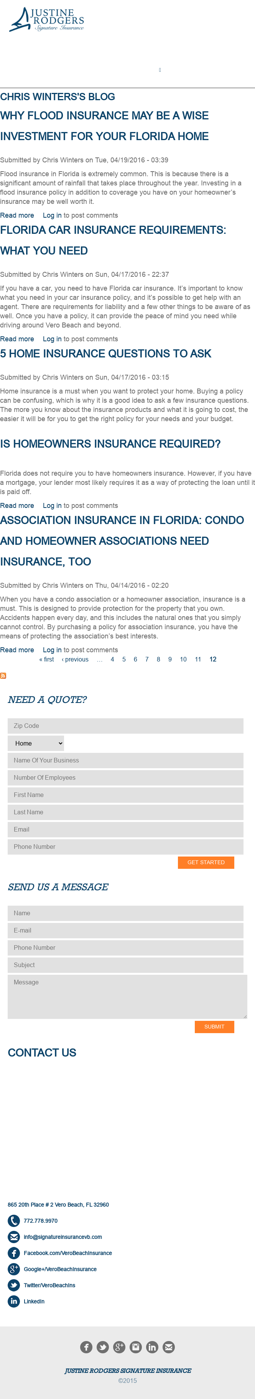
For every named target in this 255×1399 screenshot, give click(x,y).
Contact (26, 76)
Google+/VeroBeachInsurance (60, 1269)
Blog (230, 67)
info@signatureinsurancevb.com (63, 1237)
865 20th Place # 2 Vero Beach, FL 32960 (58, 1205)
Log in (52, 215)
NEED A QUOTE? (189, 67)
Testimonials (105, 67)
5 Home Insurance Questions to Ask (105, 354)
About (146, 67)
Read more (17, 215)
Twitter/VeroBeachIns (49, 1285)
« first (46, 659)
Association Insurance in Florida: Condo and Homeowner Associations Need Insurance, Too (122, 541)
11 (198, 659)
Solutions (57, 67)
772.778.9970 (41, 1221)
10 (183, 659)
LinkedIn (34, 1301)
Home (22, 67)
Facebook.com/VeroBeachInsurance (68, 1253)
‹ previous (75, 659)
